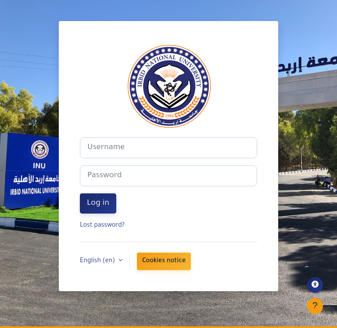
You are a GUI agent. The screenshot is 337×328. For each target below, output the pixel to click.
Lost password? (102, 225)
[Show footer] (315, 306)
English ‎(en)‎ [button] (98, 261)
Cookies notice (164, 261)
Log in (98, 203)
